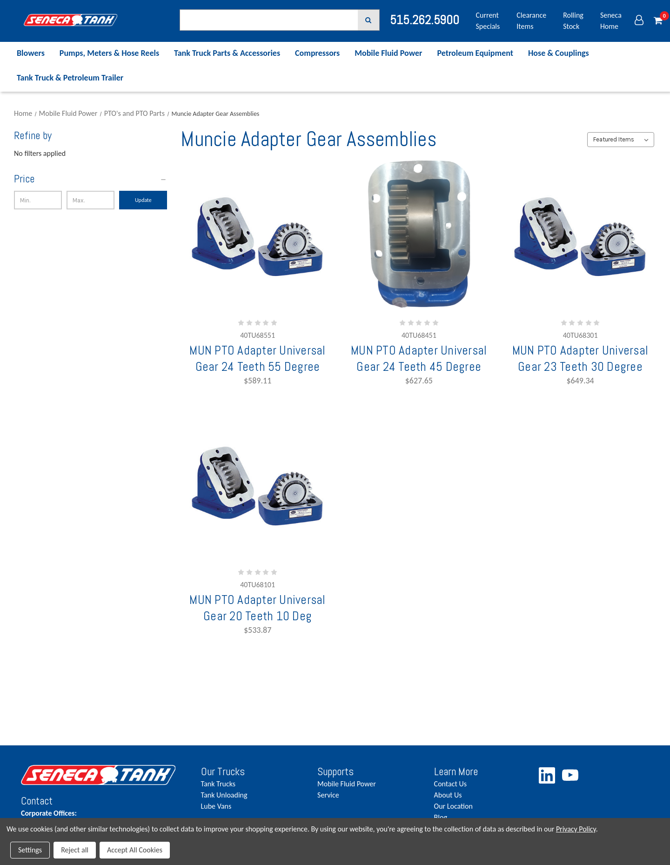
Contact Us (450, 783)
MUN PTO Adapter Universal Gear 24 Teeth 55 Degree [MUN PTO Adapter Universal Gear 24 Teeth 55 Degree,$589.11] (257, 358)
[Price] (90, 179)
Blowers (31, 53)
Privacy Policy (576, 829)
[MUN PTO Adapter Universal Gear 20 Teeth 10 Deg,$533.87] (258, 484)
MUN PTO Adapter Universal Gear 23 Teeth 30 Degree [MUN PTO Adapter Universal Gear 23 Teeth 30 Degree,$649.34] (580, 358)
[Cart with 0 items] (658, 21)
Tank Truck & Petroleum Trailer (70, 78)
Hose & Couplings (558, 53)
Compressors (317, 53)
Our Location (453, 806)
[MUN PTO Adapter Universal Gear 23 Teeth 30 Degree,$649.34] (580, 234)
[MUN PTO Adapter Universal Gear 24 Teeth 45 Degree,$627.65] (419, 234)
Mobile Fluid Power (388, 53)
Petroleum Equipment (475, 53)
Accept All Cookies (134, 849)
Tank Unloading (224, 795)
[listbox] (620, 140)
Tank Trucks (218, 783)
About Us (448, 795)
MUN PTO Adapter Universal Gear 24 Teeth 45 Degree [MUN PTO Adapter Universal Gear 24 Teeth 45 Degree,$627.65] (419, 358)
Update (143, 200)
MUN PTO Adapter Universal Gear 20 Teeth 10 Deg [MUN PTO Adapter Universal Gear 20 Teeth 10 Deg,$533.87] (257, 608)
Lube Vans (216, 806)
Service (328, 795)
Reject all (74, 849)
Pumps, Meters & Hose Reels (109, 53)
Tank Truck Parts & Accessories (227, 53)
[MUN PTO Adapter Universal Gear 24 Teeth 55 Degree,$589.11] (258, 234)
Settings (30, 849)
